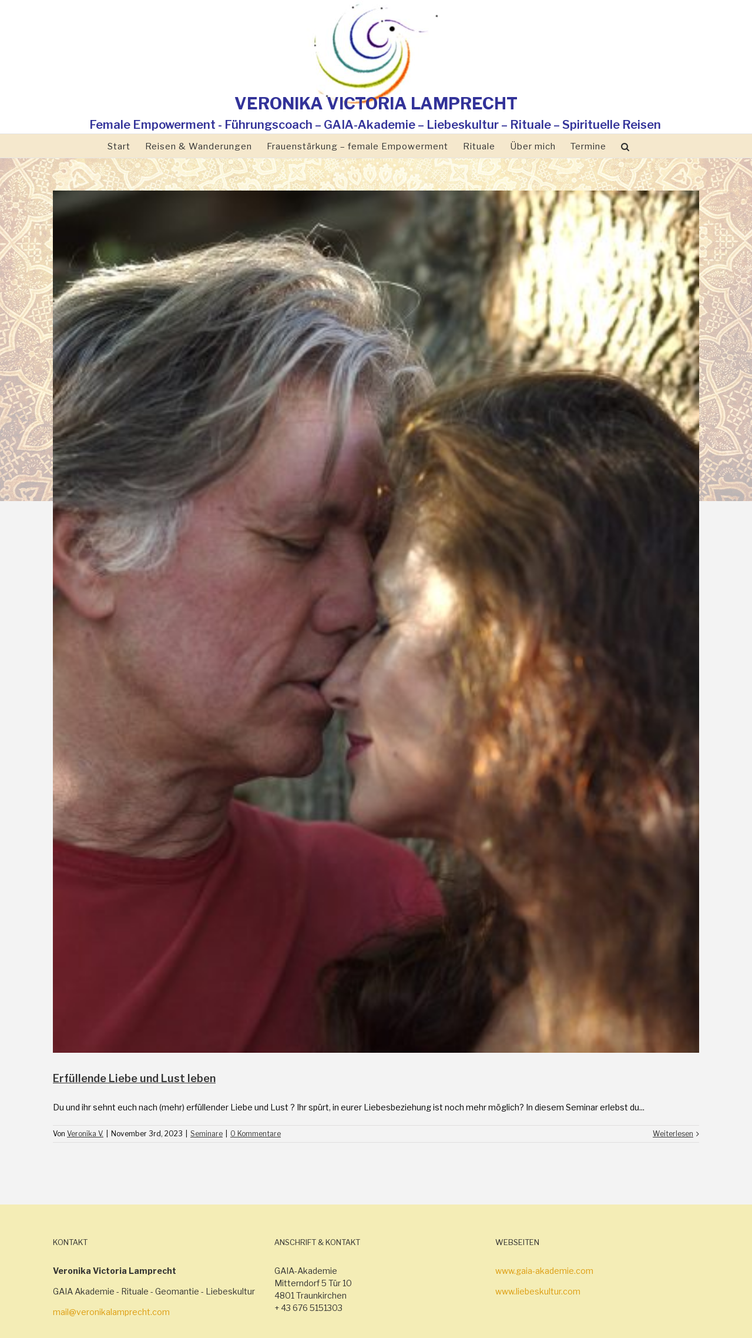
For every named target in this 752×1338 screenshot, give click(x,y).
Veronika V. (85, 1133)
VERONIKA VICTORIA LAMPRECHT (376, 104)
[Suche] (625, 146)
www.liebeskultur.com (537, 1291)
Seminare (206, 1133)
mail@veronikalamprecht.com (111, 1312)
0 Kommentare (255, 1133)
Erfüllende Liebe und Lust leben (134, 1078)
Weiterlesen (673, 1133)
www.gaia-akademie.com (544, 1271)
